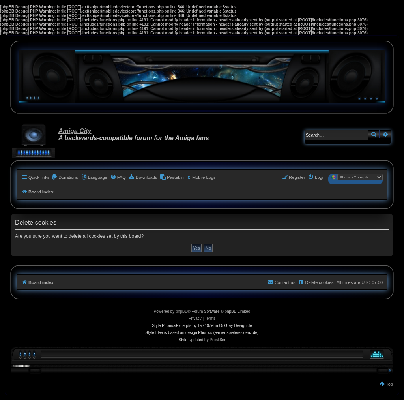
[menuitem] (64, 177)
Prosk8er (217, 340)
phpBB (181, 311)
